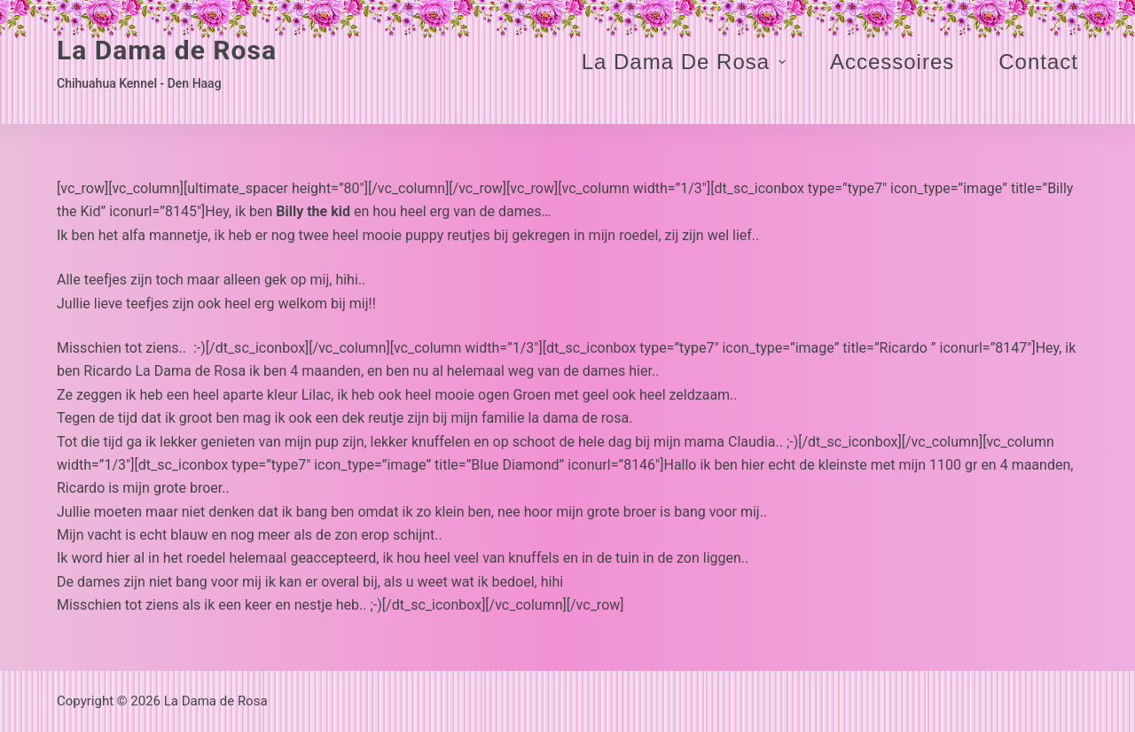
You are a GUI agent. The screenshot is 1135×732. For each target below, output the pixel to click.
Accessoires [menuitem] (892, 62)
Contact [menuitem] (1038, 62)
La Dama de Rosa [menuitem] (686, 62)
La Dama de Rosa (167, 50)
